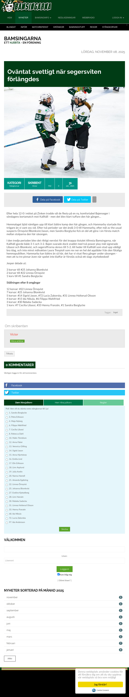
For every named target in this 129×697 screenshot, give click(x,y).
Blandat (11, 27)
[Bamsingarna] (22, 38)
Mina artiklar (17, 341)
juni (64, 623)
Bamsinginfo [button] (43, 18)
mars (64, 636)
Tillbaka (9, 354)
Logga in (118, 18)
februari (64, 643)
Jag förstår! (100, 684)
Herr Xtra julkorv (63, 402)
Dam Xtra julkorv (23, 402)
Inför (24, 27)
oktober (64, 603)
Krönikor (58, 27)
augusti (64, 617)
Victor (34, 186)
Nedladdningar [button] (66, 18)
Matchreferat (40, 27)
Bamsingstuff (77, 27)
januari (64, 649)
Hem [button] (9, 18)
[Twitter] (64, 392)
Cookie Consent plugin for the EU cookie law (100, 690)
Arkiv (10, 658)
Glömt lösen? (64, 580)
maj (64, 630)
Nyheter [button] (23, 18)
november (64, 597)
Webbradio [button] (88, 18)
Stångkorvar (109, 27)
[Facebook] (64, 385)
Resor (93, 27)
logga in (15, 373)
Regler (103, 402)
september (64, 610)
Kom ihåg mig (64, 574)
